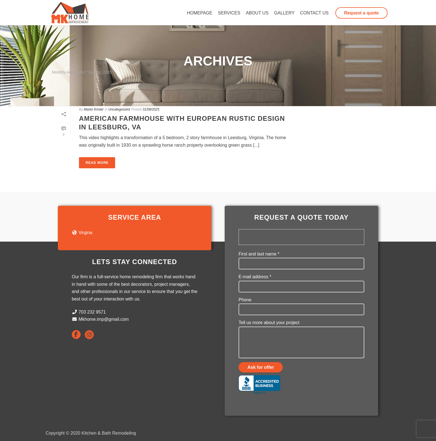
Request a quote (361, 13)
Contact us (314, 13)
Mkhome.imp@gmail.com (103, 319)
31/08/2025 (151, 109)
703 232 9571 (92, 312)
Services (229, 13)
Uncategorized (119, 109)
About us (257, 13)
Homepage (199, 13)
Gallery (284, 13)
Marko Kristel (93, 109)
